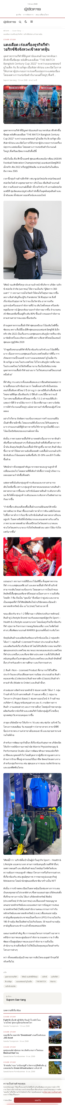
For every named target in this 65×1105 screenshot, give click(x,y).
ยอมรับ (38, 1100)
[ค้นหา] (20, 22)
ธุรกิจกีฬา (54, 977)
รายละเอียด (7, 1100)
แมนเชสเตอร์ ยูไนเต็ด (24, 981)
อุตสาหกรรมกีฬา (11, 977)
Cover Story (16, 31)
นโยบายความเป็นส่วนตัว (52, 1092)
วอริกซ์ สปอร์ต (10, 986)
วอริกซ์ (44, 977)
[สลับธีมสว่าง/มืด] (26, 22)
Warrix (53, 981)
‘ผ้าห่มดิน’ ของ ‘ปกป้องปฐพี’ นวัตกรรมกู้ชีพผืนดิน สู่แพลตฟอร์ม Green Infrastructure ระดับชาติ (24, 1066)
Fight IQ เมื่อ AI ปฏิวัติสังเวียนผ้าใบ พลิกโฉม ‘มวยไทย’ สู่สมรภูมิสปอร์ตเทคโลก (22, 1021)
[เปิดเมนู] (31, 22)
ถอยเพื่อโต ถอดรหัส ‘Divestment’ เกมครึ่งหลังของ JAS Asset (24, 1036)
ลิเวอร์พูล (8, 981)
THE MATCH (41, 981)
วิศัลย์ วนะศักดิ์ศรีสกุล (29, 977)
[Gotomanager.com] (32, 9)
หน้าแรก (6, 31)
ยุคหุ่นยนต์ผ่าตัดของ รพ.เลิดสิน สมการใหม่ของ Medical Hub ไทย (23, 1051)
